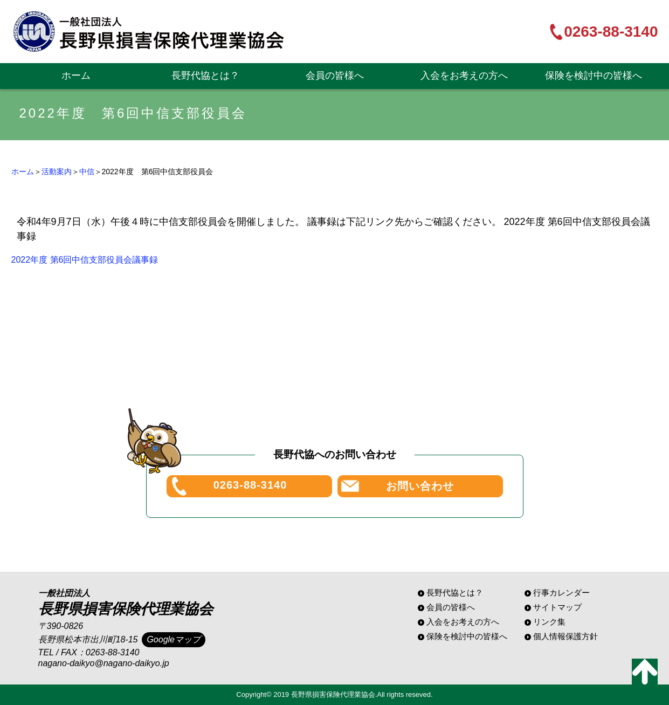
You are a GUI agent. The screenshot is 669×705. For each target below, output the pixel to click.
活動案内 (57, 171)
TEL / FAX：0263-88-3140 (89, 652)
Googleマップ (174, 639)
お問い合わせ (420, 486)
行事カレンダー (561, 592)
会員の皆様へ (335, 75)
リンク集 (549, 621)
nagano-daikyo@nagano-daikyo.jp (103, 663)
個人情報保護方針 (565, 636)
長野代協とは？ (205, 75)
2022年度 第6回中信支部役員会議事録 (84, 259)
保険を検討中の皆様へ (593, 75)
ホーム (76, 75)
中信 (86, 171)
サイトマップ (557, 607)
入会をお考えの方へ (464, 75)
